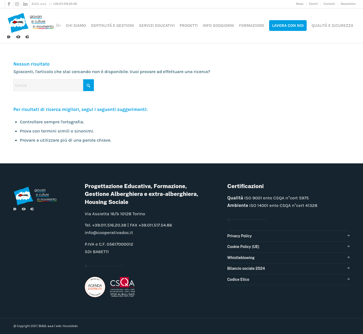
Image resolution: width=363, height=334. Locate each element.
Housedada (70, 326)
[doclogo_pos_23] (32, 25)
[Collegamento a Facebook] (9, 4)
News (299, 4)
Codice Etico (238, 279)
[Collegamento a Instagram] (17, 4)
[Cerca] (53, 85)
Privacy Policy (239, 236)
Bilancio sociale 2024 (246, 268)
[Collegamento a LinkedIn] (25, 4)
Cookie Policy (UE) (243, 247)
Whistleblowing (241, 258)
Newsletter (348, 4)
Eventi (313, 4)
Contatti (329, 4)
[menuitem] (299, 4)
